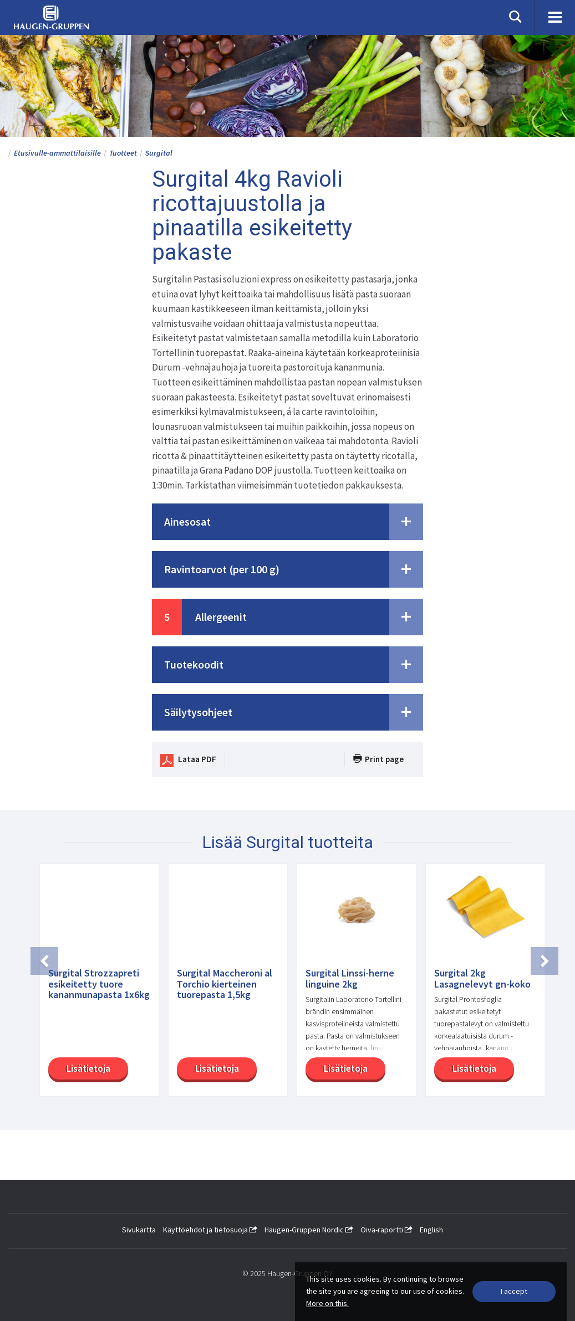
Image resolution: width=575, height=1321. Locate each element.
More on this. (327, 1303)
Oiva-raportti (386, 1230)
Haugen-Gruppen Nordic (308, 1230)
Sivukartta (139, 1230)
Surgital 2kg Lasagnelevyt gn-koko (482, 979)
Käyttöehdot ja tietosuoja (210, 1230)
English (431, 1230)
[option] (94, 985)
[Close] (514, 1291)
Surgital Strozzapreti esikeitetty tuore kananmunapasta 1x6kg (99, 984)
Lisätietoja (87, 1068)
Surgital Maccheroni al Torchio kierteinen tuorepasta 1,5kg (224, 984)
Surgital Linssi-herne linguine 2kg (350, 979)
